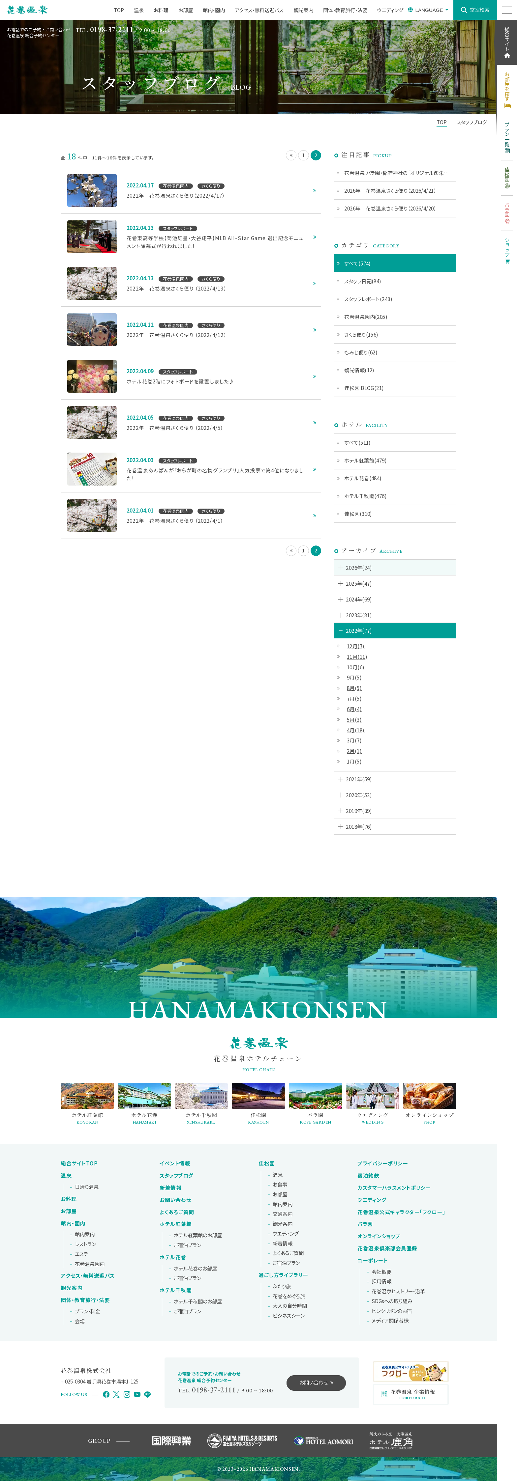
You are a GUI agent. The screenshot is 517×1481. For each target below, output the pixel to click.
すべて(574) (357, 263)
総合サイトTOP (79, 1163)
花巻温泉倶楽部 (387, 1248)
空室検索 (480, 10)
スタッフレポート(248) (368, 298)
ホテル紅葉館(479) (365, 460)
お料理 (69, 1199)
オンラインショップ (379, 1236)
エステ (81, 1254)
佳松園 (266, 1163)
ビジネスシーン (289, 1315)
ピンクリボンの (392, 1311)
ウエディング (286, 1233)
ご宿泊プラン (187, 1245)
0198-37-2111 (112, 29)
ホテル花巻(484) (363, 478)
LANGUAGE (429, 10)
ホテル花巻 (173, 1257)
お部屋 (69, 1211)
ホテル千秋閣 (176, 1290)
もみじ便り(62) (361, 352)
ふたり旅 (282, 1286)
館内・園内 (73, 1223)
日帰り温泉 (87, 1187)
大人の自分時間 (290, 1305)
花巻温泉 (401, 1212)
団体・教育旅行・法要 (85, 1300)
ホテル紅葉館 (176, 1224)
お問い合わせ (175, 1200)
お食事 (280, 1184)
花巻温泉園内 (90, 1264)
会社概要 (381, 1272)
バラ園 (365, 1224)
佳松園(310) (358, 513)
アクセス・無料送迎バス (88, 1275)
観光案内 (71, 1288)
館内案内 (85, 1234)
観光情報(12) (359, 370)
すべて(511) (357, 442)
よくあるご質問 (177, 1212)
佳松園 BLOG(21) (364, 387)
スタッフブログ (177, 1175)
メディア (390, 1320)
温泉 (66, 1175)
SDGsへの (392, 1301)
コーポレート (372, 1260)
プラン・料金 (87, 1311)
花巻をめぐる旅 (289, 1296)
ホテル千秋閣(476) (365, 495)
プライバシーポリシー (382, 1163)
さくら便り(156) (361, 334)
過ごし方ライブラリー (283, 1275)
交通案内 (282, 1214)
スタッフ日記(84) (362, 281)
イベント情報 (175, 1163)
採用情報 (381, 1281)
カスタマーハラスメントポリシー (394, 1188)
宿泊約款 (368, 1175)
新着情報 (170, 1188)
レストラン (85, 1244)
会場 (80, 1321)
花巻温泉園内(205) (365, 316)
